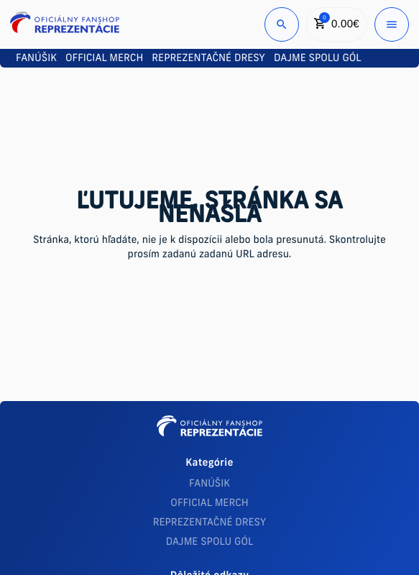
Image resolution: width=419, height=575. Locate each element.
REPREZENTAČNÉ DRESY (210, 523)
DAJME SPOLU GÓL (210, 542)
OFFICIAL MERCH (209, 503)
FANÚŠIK (209, 484)
